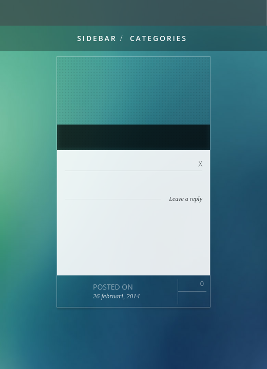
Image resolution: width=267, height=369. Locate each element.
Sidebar (97, 38)
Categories (158, 38)
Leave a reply (185, 198)
